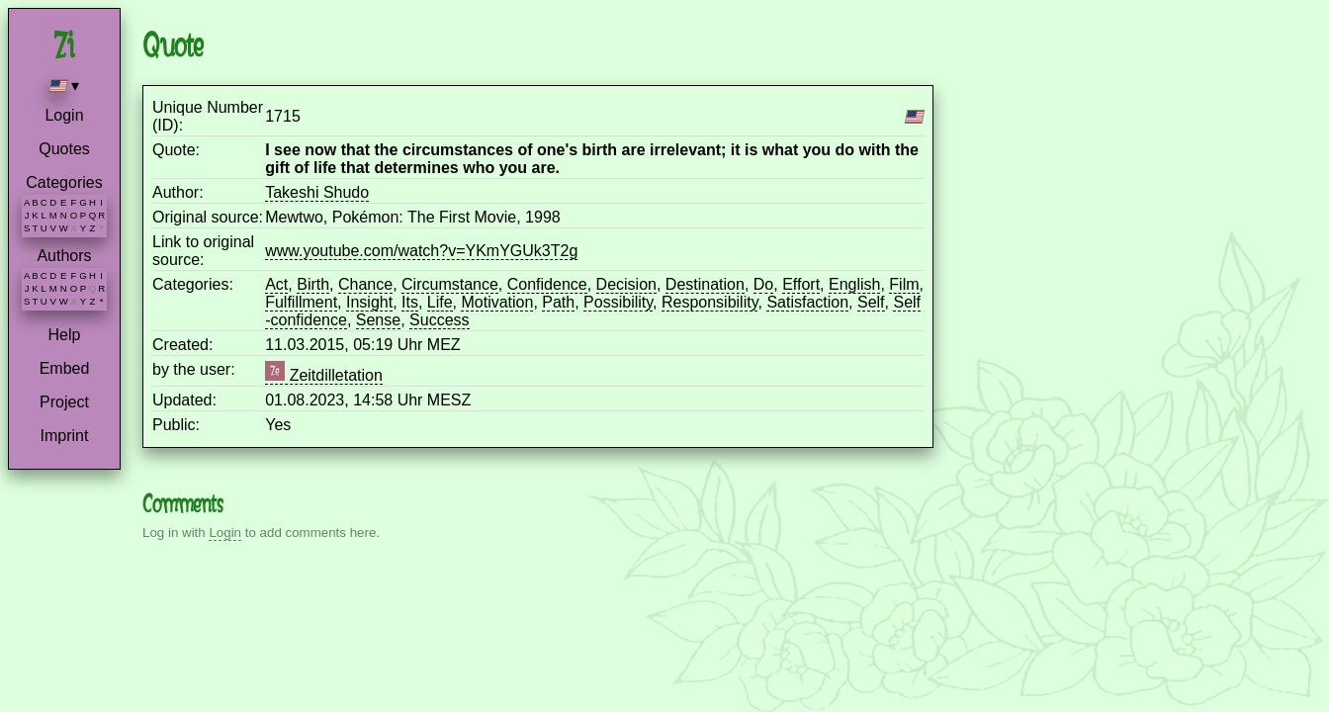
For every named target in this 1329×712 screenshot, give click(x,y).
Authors (64, 255)
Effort (801, 284)
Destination (705, 284)
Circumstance (449, 284)
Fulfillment (301, 302)
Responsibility (710, 302)
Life (440, 302)
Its (409, 302)
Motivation (497, 302)
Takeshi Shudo (317, 192)
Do (763, 284)
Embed (65, 368)
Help (64, 334)
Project (64, 402)
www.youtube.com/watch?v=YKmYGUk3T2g (421, 250)
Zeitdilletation (324, 375)
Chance (365, 284)
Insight (369, 302)
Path (558, 302)
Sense (378, 320)
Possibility (618, 302)
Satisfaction (807, 302)
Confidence (547, 284)
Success (439, 320)
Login (63, 115)
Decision (626, 284)
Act (276, 284)
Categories (64, 182)
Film (904, 284)
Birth (313, 284)
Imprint (65, 435)
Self (871, 302)
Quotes (64, 148)
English (854, 284)
